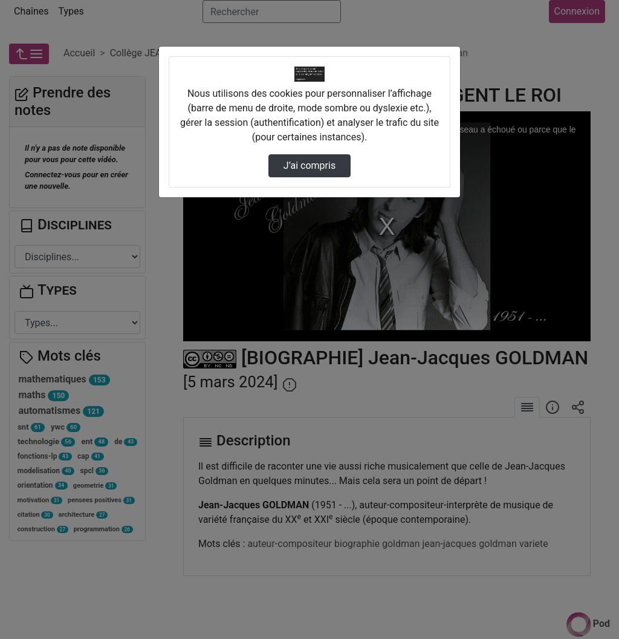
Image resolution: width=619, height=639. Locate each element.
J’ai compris (309, 165)
